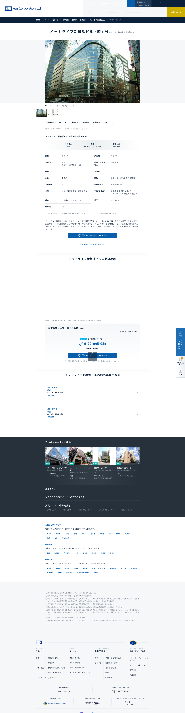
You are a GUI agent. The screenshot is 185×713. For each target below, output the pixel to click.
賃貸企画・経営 (111, 638)
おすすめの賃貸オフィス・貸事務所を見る (65, 471)
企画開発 (108, 652)
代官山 (84, 508)
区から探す (67, 485)
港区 (48, 527)
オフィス (98, 3)
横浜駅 (95, 546)
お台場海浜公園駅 (83, 546)
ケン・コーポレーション (139, 640)
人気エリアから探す (54, 500)
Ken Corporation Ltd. (23, 9)
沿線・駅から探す (85, 485)
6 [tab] (97, 456)
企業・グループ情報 (126, 3)
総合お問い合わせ (68, 704)
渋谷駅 (76, 542)
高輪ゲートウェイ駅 (98, 542)
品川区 (94, 527)
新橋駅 (58, 542)
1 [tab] (87, 456)
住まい (88, 3)
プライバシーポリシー (89, 704)
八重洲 (102, 508)
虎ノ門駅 (123, 542)
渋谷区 (56, 527)
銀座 (48, 512)
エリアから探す (50, 485)
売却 (107, 647)
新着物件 (49, 464)
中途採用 (133, 650)
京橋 (75, 508)
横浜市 (112, 527)
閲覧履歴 (159, 5)
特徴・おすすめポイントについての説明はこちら (65, 129)
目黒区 (103, 527)
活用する (98, 638)
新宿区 (85, 527)
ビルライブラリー (156, 12)
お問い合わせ (176, 12)
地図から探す (126, 485)
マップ (99, 339)
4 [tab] (93, 456)
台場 (55, 512)
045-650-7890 (92, 348)
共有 (180, 374)
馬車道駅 (50, 546)
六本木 (58, 508)
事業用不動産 (110, 3)
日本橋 (67, 508)
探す (37, 633)
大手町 (118, 508)
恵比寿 (92, 508)
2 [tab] (89, 456)
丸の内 (127, 508)
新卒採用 (133, 645)
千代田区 (66, 527)
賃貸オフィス (74, 633)
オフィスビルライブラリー (79, 647)
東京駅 (49, 542)
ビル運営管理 (112, 12)
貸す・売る (40, 643)
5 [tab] (95, 456)
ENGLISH (140, 2)
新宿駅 (85, 542)
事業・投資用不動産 (133, 12)
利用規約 (105, 704)
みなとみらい (66, 512)
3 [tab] (91, 456)
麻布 (110, 508)
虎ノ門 (49, 508)
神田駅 (59, 546)
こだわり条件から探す (106, 485)
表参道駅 (113, 542)
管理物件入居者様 (143, 5)
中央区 (76, 527)
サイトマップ (118, 704)
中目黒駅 (134, 542)
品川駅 (67, 542)
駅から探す (50, 534)
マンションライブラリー (45, 652)
